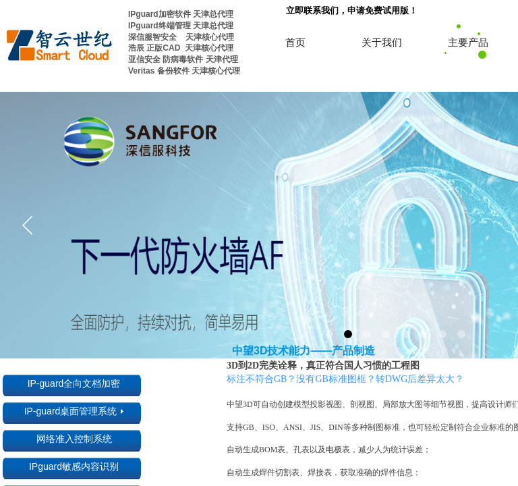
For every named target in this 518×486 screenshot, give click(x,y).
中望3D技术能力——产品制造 (303, 350)
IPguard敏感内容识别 (74, 466)
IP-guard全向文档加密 (74, 383)
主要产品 (468, 42)
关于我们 (382, 42)
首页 (295, 42)
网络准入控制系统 (74, 438)
